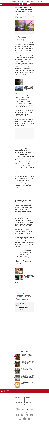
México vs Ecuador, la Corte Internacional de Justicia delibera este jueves (28, 88)
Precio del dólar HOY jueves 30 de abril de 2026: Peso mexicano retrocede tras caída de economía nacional (27, 377)
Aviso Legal (28, 402)
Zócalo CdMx (14, 1)
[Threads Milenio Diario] (31, 415)
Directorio (28, 397)
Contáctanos (18, 400)
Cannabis (19, 299)
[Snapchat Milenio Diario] (29, 418)
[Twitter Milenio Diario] (22, 415)
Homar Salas (26, 1)
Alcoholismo (25, 299)
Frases (30, 1)
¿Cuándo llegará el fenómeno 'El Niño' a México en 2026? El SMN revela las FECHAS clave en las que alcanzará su (27, 363)
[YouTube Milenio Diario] (20, 418)
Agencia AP (17, 36)
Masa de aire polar (35, 1)
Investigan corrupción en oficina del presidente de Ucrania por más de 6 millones (29, 81)
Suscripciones (18, 402)
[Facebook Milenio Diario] (17, 415)
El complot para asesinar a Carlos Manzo (27, 383)
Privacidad (28, 400)
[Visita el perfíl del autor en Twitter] (25, 310)
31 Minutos (41, 1)
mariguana (19, 45)
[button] (1, 4)
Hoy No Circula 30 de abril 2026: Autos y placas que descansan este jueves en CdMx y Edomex (27, 369)
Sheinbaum (21, 1)
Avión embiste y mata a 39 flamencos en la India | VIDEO (29, 270)
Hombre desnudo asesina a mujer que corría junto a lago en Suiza (29, 276)
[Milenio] (24, 4)
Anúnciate (17, 404)
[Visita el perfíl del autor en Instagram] (23, 310)
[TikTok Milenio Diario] (24, 418)
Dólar (18, 1)
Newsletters (18, 397)
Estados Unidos (20, 296)
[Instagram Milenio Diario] (27, 415)
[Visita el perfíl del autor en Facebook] (20, 310)
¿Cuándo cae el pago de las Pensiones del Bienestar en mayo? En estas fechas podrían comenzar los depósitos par (27, 356)
